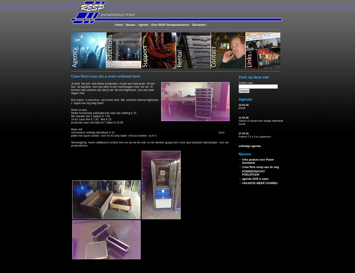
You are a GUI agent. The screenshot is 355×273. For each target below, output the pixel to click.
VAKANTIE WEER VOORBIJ (260, 183)
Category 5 (228, 50)
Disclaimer (199, 24)
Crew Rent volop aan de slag (260, 167)
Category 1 (88, 50)
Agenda (143, 24)
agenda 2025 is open (255, 178)
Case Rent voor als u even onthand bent (105, 76)
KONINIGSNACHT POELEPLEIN (253, 173)
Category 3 (158, 50)
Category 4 (193, 50)
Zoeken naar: (246, 82)
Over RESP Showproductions (170, 24)
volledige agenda (250, 146)
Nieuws (130, 24)
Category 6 (262, 50)
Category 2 (123, 50)
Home (119, 24)
